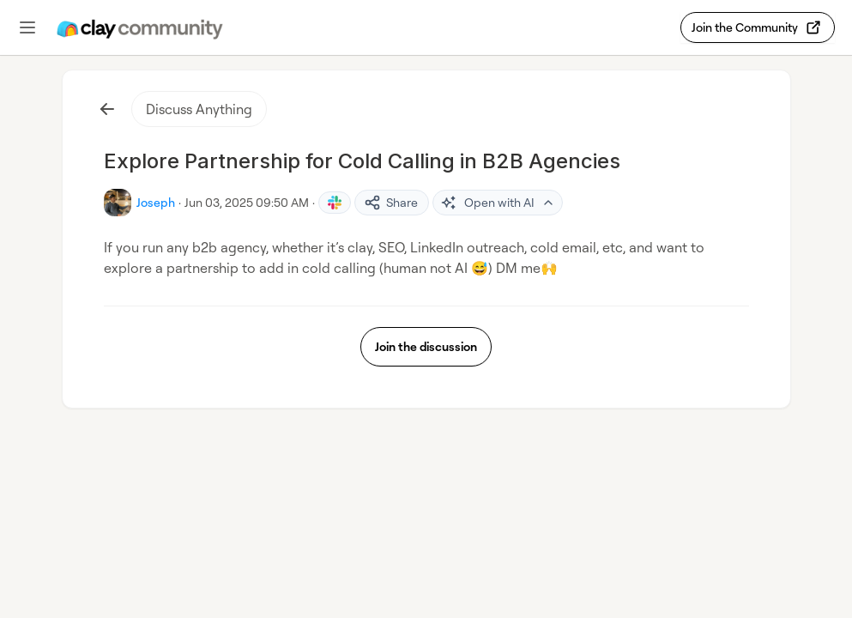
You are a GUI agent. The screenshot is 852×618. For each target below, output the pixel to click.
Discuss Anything (199, 109)
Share (391, 202)
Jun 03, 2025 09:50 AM (246, 202)
